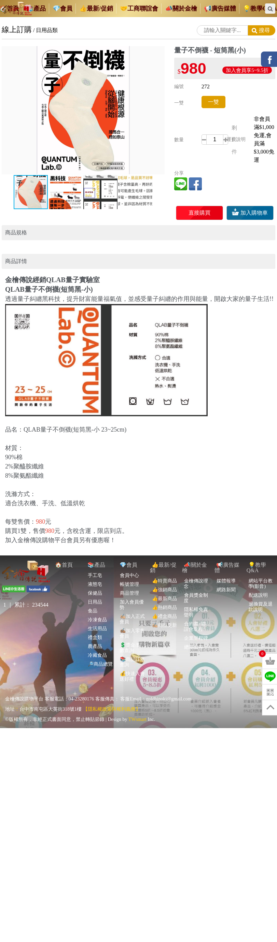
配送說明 (258, 583)
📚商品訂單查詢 (132, 650)
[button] (158, 52)
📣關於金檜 (194, 556)
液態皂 (94, 572)
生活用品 (97, 617)
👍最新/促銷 (163, 556)
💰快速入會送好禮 (132, 665)
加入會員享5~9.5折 (247, 70)
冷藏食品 (97, 643)
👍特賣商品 (164, 569)
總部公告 (193, 635)
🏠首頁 (64, 553)
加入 (250, 213)
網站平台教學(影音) (260, 572)
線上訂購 (17, 29)
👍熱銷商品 (164, 595)
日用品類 (47, 30)
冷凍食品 (97, 608)
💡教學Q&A (256, 556)
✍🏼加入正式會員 (132, 607)
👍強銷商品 (164, 578)
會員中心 (129, 563)
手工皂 (94, 563)
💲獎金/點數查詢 (130, 636)
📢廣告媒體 (226, 556)
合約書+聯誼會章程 (195, 615)
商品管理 (129, 581)
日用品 (94, 590)
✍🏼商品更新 (164, 613)
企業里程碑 (196, 626)
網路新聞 (226, 578)
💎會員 (128, 553)
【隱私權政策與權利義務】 (111, 697)
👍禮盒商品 (164, 604)
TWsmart (137, 707)
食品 (92, 599)
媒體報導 (226, 569)
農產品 (94, 634)
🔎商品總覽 (100, 652)
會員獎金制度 (196, 586)
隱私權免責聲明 (196, 600)
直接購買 (199, 213)
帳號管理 (129, 572)
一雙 (213, 102)
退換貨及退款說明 (260, 595)
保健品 (94, 581)
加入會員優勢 (132, 593)
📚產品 (96, 553)
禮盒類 (94, 625)
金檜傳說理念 (196, 572)
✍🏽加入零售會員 (132, 622)
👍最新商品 (164, 587)
